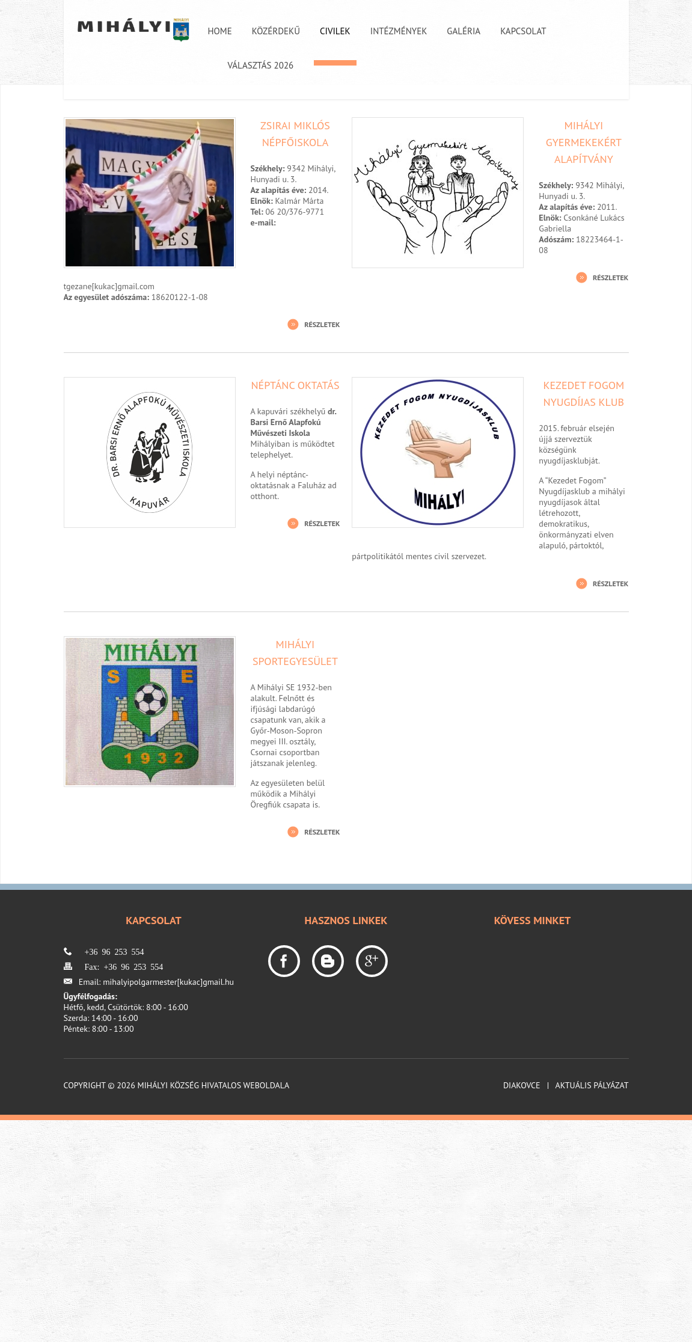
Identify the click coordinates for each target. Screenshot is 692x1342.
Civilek (335, 31)
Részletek (322, 324)
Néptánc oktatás (295, 385)
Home (220, 31)
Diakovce (521, 1085)
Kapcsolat (523, 31)
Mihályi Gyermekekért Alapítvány (584, 142)
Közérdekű (276, 31)
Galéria (463, 31)
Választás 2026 (261, 65)
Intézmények (398, 31)
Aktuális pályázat (592, 1085)
